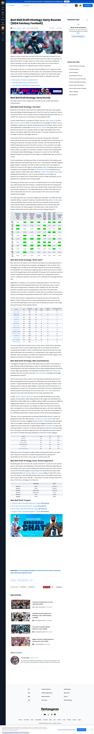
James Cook (16, 337)
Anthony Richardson (23, 448)
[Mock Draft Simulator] (78, 36)
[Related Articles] (36, 620)
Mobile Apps (67, 689)
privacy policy (49, 1)
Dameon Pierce (16, 329)
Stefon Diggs (58, 172)
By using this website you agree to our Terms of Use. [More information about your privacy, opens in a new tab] (16, 732)
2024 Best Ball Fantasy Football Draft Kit (25, 83)
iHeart (45, 570)
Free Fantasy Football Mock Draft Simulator (26, 85)
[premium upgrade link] (80, 5)
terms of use (59, 1)
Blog (50, 719)
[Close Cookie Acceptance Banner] (91, 729)
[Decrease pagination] (83, 19)
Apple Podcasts (36, 570)
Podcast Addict (20, 573)
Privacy (20, 719)
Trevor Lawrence (40, 373)
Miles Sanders (16, 339)
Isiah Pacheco (26, 473)
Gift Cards (44, 700)
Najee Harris (16, 323)
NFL (31, 580)
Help (64, 719)
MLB (29, 693)
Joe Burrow (38, 419)
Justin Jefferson (50, 120)
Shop (66, 696)
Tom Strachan (18, 28)
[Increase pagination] (87, 19)
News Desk (67, 693)
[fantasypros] (36, 552)
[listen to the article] (52, 28)
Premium (45, 503)
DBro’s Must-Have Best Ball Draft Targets (25, 509)
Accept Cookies (81, 729)
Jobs (54, 719)
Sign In (79, 719)
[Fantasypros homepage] (3, 3)
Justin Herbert (47, 419)
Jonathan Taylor (18, 123)
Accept (67, 1)
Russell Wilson (49, 426)
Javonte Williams (16, 341)
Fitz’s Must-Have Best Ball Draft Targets (25, 506)
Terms (32, 719)
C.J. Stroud (23, 446)
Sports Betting (68, 700)
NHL (29, 700)
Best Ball (13, 580)
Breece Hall (16, 321)
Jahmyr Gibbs (16, 312)
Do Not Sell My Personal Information (67, 729)
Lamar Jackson (21, 396)
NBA (29, 696)
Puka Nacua (34, 127)
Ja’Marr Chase (45, 172)
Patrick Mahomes (54, 371)
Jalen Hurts (30, 396)
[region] (47, 729)
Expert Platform (46, 696)
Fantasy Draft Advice (23, 580)
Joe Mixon (16, 319)
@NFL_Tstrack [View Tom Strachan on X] (26, 28)
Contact (59, 719)
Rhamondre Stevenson (16, 314)
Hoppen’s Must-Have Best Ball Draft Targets (26, 511)
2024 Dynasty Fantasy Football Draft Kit (25, 80)
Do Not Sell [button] (26, 719)
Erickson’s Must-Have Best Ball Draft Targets (26, 503)
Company (45, 719)
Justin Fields (49, 391)
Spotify (27, 570)
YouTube (21, 570)
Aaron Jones (16, 325)
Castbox (51, 570)
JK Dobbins (16, 335)
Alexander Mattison (16, 333)
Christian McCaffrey (41, 169)
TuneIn (29, 573)
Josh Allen (55, 200)
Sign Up (74, 719)
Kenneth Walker (16, 327)
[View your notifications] (76, 5)
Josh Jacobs (39, 473)
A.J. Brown (43, 127)
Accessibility (38, 719)
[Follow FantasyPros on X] (59, 587)
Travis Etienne (16, 317)
